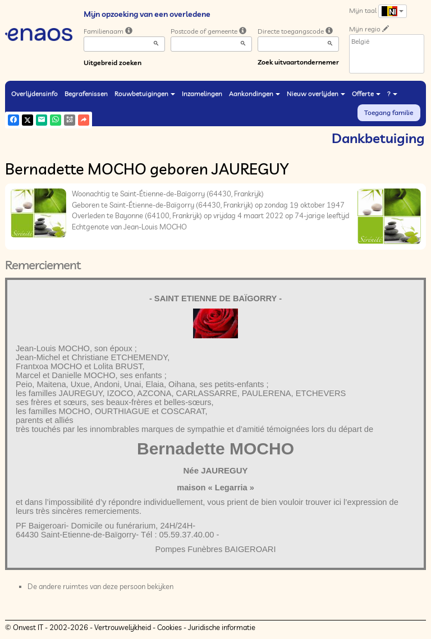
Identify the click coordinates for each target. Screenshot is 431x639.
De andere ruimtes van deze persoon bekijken (100, 586)
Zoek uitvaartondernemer (298, 62)
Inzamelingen (202, 93)
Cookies (169, 627)
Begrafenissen (86, 93)
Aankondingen (254, 93)
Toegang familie (388, 112)
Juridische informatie (221, 627)
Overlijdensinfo (34, 93)
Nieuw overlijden (316, 93)
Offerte (366, 93)
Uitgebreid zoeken (112, 62)
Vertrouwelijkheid (122, 627)
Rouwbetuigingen (144, 93)
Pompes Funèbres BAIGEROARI (215, 549)
